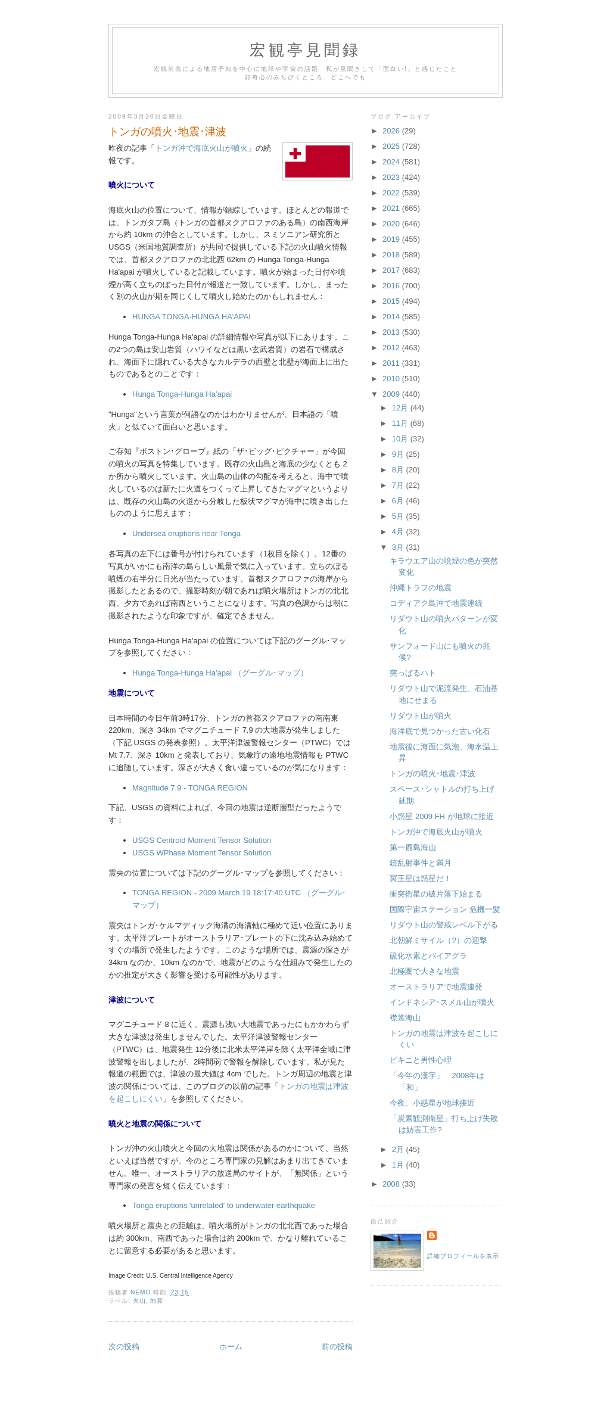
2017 (392, 270)
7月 (399, 485)
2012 (392, 347)
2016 (392, 285)
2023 (392, 177)
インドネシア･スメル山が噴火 (442, 1002)
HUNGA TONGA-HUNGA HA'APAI (191, 316)
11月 (401, 423)
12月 (401, 407)
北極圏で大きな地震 (424, 971)
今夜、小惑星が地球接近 (432, 1102)
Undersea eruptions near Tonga (186, 533)
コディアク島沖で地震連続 (436, 603)
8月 (399, 469)
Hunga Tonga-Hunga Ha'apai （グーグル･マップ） (220, 672)
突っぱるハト (413, 672)
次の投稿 (123, 1346)
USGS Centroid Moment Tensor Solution (201, 840)
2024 (392, 161)
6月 (399, 500)
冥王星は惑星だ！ (421, 878)
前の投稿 (337, 1346)
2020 (392, 223)
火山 (139, 1300)
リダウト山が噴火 (421, 715)
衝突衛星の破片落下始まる (436, 893)
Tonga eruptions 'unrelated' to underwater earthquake (223, 1205)
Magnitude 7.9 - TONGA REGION (190, 787)
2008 (392, 1183)
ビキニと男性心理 (421, 1060)
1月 (399, 1164)
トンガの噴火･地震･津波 (432, 773)
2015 (392, 301)
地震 (156, 1300)
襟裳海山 (405, 1017)
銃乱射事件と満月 (421, 862)
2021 (392, 208)
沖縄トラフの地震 (421, 587)
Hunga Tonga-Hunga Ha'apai (182, 394)
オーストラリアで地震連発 (436, 986)
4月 (399, 531)
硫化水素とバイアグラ (428, 955)
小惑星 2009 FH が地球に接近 (441, 816)
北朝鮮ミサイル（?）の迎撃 (438, 940)
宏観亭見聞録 (305, 50)
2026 (392, 130)
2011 (392, 363)
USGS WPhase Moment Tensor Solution (201, 852)
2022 (392, 192)
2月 (399, 1149)
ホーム (230, 1346)
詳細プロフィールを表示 (463, 1256)
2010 (392, 378)
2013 (392, 332)
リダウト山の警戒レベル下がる (444, 924)
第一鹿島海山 (413, 847)
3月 (399, 547)
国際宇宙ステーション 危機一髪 (445, 909)
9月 (399, 454)
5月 (399, 516)
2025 (392, 146)
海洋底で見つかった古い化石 (440, 731)
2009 (392, 394)
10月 (401, 438)
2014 (392, 316)
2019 (392, 239)
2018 (392, 254)
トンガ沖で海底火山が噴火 (201, 148)
